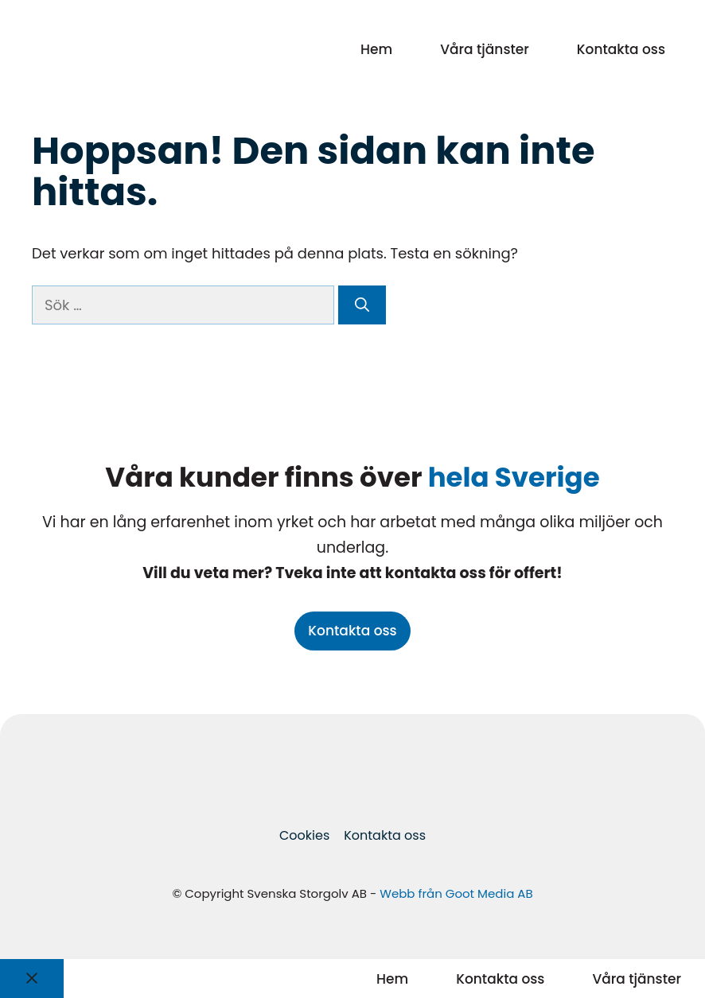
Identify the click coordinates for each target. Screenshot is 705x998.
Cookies (304, 835)
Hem (376, 49)
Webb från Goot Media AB (456, 893)
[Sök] (362, 304)
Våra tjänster (484, 49)
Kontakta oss (621, 49)
